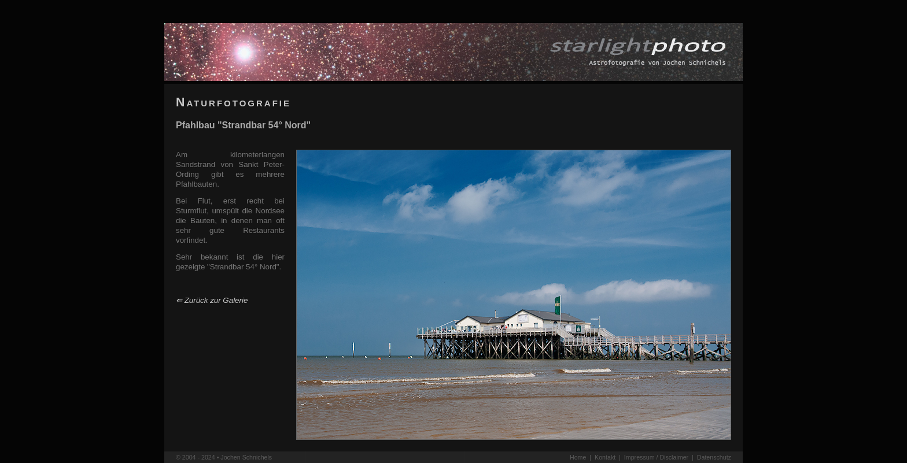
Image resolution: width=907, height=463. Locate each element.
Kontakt (605, 457)
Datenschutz (714, 457)
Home (578, 457)
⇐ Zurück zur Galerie (212, 300)
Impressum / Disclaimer (656, 457)
